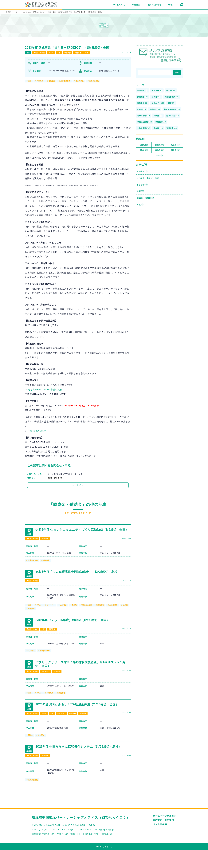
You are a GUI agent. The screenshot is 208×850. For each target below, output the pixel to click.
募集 (140, 204)
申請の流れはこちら (38, 431)
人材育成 (40, 81)
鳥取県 (175, 145)
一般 (59, 53)
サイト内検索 (160, 824)
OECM (170, 90)
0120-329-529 (55, 478)
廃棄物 (74, 605)
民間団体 (78, 53)
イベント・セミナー (148, 178)
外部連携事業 (65, 81)
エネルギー (51, 605)
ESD (29, 81)
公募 (140, 191)
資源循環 (31, 609)
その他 (156, 97)
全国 (28, 53)
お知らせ (142, 171)
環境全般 (142, 90)
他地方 (143, 150)
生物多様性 (113, 605)
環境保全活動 (94, 81)
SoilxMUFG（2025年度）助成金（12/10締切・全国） (72, 620)
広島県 (159, 150)
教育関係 (67, 53)
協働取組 (52, 81)
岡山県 (175, 150)
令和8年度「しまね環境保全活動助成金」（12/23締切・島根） (77, 571)
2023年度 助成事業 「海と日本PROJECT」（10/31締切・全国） (68, 47)
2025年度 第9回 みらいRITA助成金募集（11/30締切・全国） (77, 704)
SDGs (39, 605)
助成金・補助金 (39, 53)
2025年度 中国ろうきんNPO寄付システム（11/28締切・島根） (78, 746)
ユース (51, 53)
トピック (142, 184)
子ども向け (46, 671)
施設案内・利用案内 (163, 820)
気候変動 (142, 97)
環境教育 (46, 560)
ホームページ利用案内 (164, 816)
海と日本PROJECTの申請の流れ (45, 389)
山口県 (143, 145)
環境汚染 (157, 90)
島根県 (159, 145)
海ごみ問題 (80, 81)
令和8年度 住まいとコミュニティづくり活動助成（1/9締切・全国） (81, 529)
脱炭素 (125, 605)
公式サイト (78, 485)
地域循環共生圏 (172, 109)
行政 (86, 53)
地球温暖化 (143, 115)
